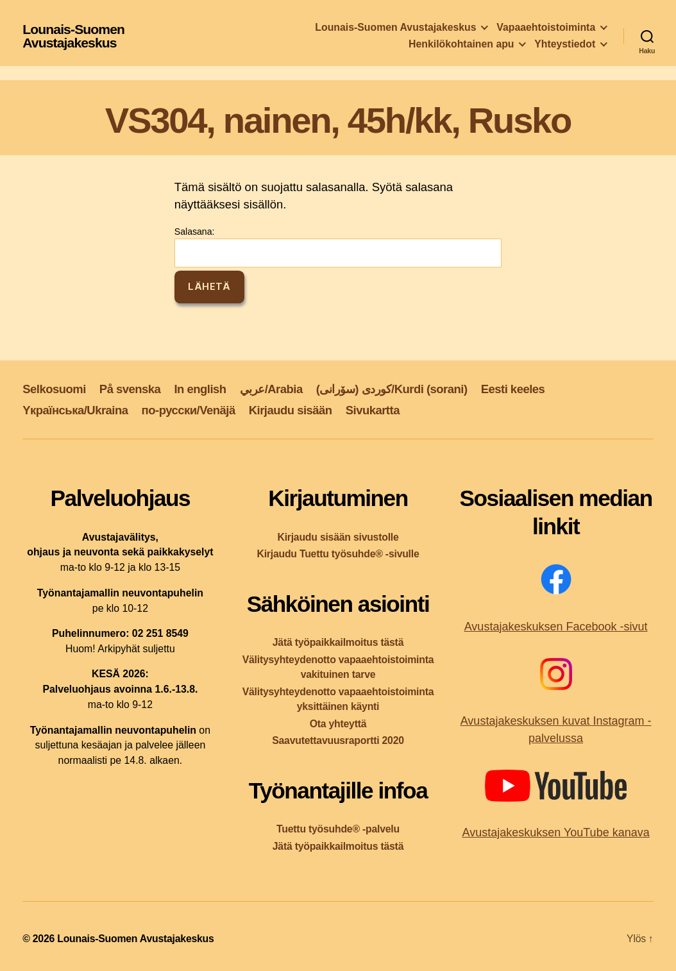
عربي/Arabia (271, 389)
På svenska (130, 389)
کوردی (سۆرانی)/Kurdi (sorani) (392, 389)
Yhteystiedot (564, 43)
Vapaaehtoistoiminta (545, 27)
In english (200, 389)
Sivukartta (373, 410)
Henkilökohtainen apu (461, 43)
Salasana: (338, 246)
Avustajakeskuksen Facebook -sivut (556, 626)
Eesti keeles (513, 389)
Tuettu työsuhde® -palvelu (338, 828)
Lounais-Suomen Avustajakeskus (73, 35)
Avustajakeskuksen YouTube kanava (555, 832)
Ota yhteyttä (338, 723)
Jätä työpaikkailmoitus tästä (338, 642)
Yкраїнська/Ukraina (75, 410)
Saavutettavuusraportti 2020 (338, 740)
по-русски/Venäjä (188, 410)
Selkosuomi (54, 389)
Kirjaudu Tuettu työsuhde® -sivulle (338, 553)
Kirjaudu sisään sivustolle (337, 537)
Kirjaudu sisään (290, 410)
